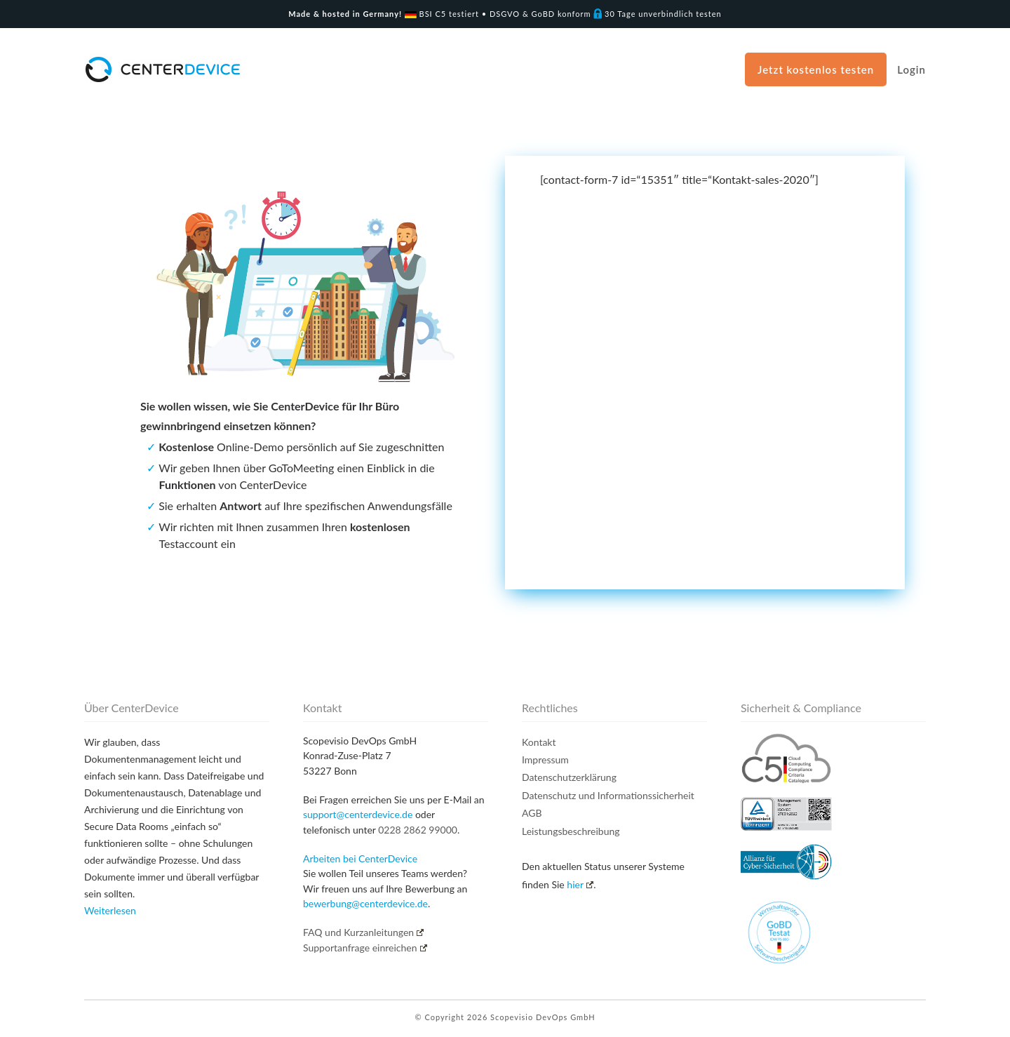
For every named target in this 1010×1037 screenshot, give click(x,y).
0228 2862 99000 (417, 830)
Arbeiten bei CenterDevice (360, 858)
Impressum (545, 759)
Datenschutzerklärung (569, 777)
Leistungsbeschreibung (571, 831)
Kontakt (539, 742)
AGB (532, 813)
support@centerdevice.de (357, 814)
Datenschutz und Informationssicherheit (608, 795)
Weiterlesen (110, 910)
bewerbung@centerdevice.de (365, 903)
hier (580, 884)
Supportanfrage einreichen (365, 948)
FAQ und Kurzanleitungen (363, 932)
